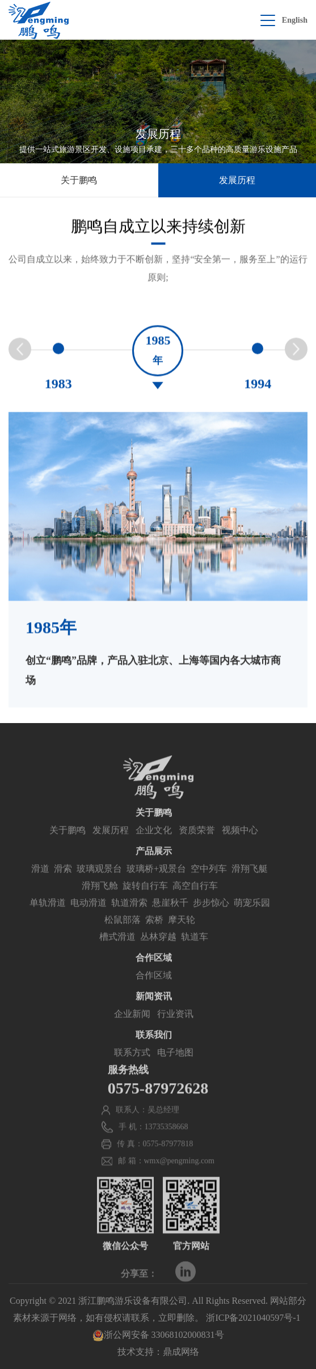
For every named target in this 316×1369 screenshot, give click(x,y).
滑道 (40, 883)
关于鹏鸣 (79, 180)
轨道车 (194, 951)
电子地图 (175, 1067)
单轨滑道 (48, 917)
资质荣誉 (197, 845)
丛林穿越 (158, 951)
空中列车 (209, 883)
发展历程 (237, 180)
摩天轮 (181, 934)
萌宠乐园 (252, 917)
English (294, 20)
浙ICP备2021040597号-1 (253, 1317)
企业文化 (154, 845)
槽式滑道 (117, 951)
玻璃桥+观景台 (156, 883)
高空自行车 (195, 900)
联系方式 (132, 1067)
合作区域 (154, 990)
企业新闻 (132, 1028)
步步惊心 (211, 917)
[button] (296, 354)
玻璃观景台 (99, 883)
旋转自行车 (145, 900)
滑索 (63, 883)
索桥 (154, 934)
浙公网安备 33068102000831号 (158, 1335)
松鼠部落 (122, 934)
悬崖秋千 (170, 917)
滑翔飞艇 (249, 883)
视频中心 (240, 845)
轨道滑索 (129, 917)
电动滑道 (88, 917)
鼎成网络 (181, 1352)
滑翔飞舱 (100, 900)
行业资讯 (175, 1028)
